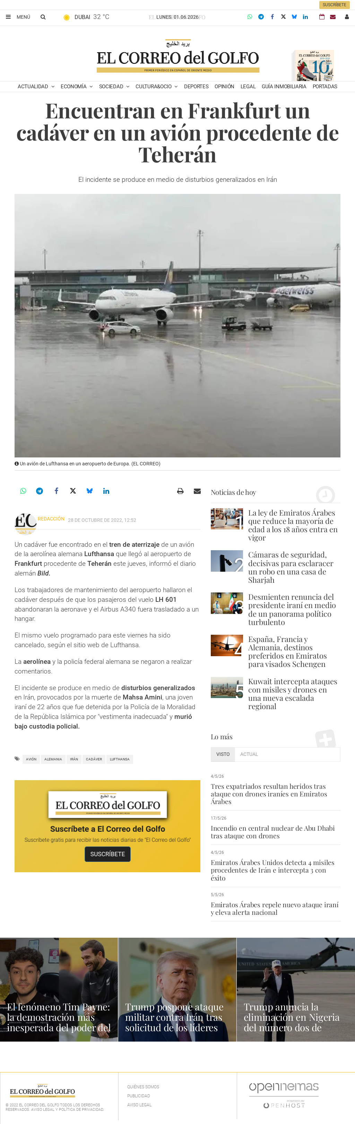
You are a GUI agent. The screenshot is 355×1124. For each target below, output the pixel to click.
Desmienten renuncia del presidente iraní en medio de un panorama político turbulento (292, 609)
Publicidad (138, 1096)
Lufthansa (120, 759)
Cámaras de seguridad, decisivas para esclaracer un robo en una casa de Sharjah (291, 567)
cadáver (94, 759)
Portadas (325, 86)
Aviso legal (139, 1105)
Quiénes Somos (143, 1087)
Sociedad (111, 86)
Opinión (224, 86)
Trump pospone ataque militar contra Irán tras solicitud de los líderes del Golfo (174, 1022)
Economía (74, 86)
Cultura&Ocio (154, 86)
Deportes (196, 86)
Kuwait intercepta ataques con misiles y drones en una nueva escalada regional (292, 694)
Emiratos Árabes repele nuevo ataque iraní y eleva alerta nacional (274, 908)
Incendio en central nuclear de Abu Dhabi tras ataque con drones (271, 831)
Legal (248, 86)
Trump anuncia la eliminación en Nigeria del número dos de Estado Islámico (292, 1022)
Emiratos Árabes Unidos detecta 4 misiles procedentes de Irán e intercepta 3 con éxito (272, 870)
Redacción (51, 518)
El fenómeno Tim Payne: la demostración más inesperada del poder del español (59, 1022)
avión (31, 759)
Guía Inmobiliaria (284, 86)
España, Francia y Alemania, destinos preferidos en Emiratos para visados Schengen (287, 651)
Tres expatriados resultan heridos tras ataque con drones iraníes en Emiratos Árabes (268, 794)
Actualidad (34, 86)
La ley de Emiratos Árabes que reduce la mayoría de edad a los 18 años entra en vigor (293, 525)
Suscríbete (334, 4)
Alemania (53, 759)
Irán (74, 759)
